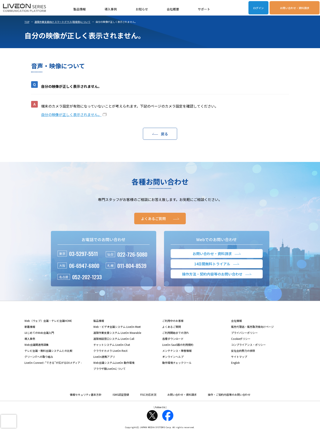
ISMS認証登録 (121, 394)
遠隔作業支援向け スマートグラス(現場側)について (62, 22)
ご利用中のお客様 (173, 321)
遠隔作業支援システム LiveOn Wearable (117, 333)
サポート (204, 9)
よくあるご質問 (171, 327)
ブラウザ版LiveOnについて (109, 368)
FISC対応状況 (148, 394)
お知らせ (142, 9)
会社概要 (173, 9)
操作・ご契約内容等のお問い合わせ (229, 394)
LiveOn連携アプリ (104, 356)
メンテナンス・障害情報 (177, 350)
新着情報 (29, 327)
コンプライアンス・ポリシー (248, 344)
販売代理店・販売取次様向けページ (252, 327)
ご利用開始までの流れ (175, 333)
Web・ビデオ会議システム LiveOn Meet (117, 327)
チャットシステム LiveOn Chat (111, 344)
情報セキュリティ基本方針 (86, 394)
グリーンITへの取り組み (38, 356)
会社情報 (236, 321)
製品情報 (79, 9)
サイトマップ (239, 356)
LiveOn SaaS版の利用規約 (177, 344)
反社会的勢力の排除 (243, 350)
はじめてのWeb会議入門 (39, 333)
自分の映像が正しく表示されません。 (71, 114)
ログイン (258, 8)
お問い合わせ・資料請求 (294, 8)
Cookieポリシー (240, 338)
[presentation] (8, 421)
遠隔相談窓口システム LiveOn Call (113, 338)
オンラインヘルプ (173, 356)
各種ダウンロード (173, 338)
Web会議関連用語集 (36, 344)
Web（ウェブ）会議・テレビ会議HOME (48, 321)
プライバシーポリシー (244, 333)
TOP (26, 22)
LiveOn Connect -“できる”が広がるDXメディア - (53, 362)
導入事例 (110, 9)
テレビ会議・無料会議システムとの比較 (48, 350)
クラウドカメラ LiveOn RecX (110, 350)
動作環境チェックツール (177, 362)
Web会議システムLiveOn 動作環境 (113, 362)
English (235, 362)
